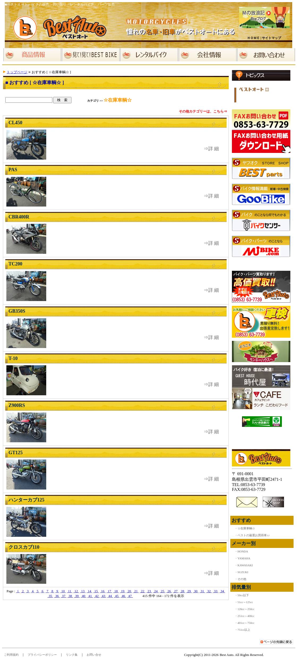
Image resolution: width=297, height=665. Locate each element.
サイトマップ (271, 38)
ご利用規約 (11, 654)
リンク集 (72, 654)
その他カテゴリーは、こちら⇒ (203, 111)
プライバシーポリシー (42, 654)
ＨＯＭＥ (253, 38)
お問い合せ (94, 654)
